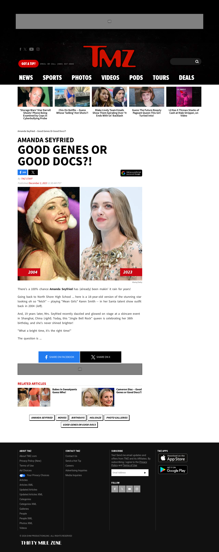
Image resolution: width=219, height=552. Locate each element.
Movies (62, 417)
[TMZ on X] (25, 49)
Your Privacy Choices (34, 475)
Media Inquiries (74, 475)
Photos (82, 78)
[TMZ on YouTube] (129, 489)
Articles (24, 480)
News (26, 78)
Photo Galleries (116, 417)
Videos (110, 78)
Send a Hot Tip (73, 460)
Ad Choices (26, 470)
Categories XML (28, 504)
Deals (186, 78)
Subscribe (145, 472)
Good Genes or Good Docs (79, 424)
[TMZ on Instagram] (38, 49)
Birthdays (77, 417)
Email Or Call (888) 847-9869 (57, 64)
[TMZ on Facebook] (20, 49)
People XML (26, 518)
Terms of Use (27, 465)
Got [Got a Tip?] (28, 64)
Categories (25, 499)
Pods (136, 78)
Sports (52, 78)
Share (59, 357)
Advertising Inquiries (76, 470)
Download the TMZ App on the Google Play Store (172, 469)
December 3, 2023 (38, 183)
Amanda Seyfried (42, 417)
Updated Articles (28, 489)
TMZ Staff (26, 178)
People (23, 513)
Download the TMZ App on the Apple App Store (172, 458)
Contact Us (71, 456)
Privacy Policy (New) (30, 460)
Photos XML (26, 523)
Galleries (24, 508)
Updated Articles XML (31, 494)
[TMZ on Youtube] (31, 49)
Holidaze (95, 417)
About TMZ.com (28, 456)
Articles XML (26, 484)
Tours (161, 78)
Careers (70, 465)
